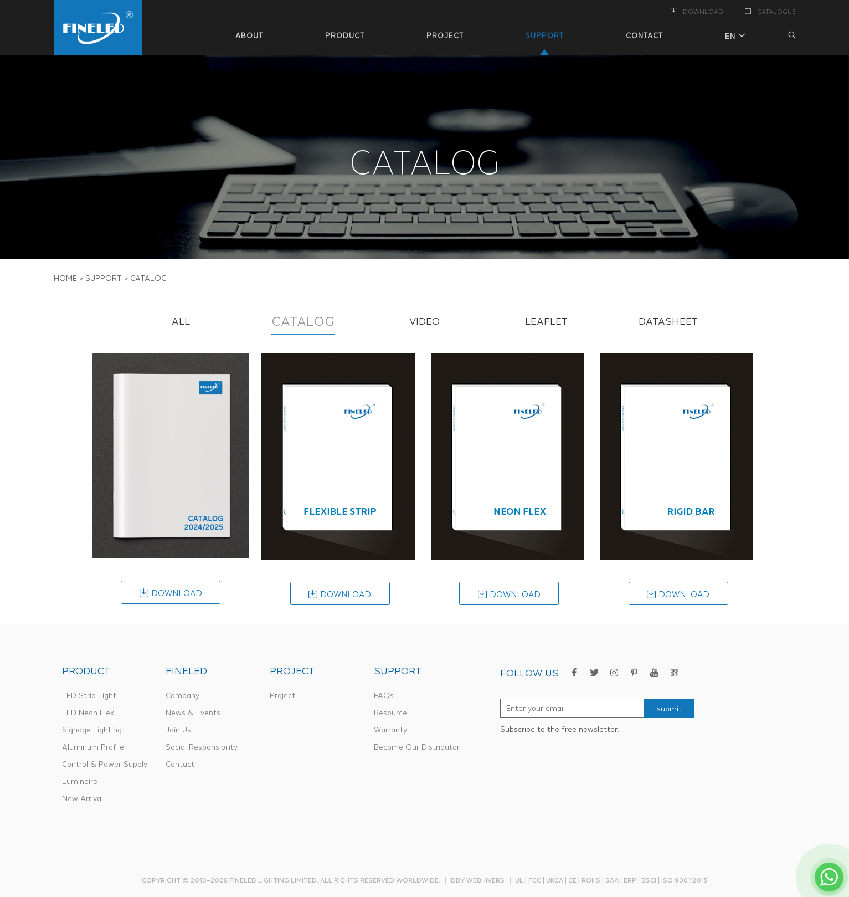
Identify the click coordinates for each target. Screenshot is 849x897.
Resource (390, 712)
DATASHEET (668, 321)
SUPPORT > (106, 278)
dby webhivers (478, 880)
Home (65, 278)
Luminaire (79, 781)
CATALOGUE (770, 12)
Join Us (178, 730)
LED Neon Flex (88, 712)
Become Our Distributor (417, 747)
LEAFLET (546, 321)
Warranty (390, 730)
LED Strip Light (89, 695)
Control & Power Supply (104, 764)
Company (182, 695)
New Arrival (82, 798)
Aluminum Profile (93, 747)
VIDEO (424, 321)
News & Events (193, 712)
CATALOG (303, 321)
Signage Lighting (92, 730)
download (171, 593)
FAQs (384, 695)
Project (282, 695)
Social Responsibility (202, 747)
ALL (181, 321)
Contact (180, 764)
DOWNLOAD (697, 12)
